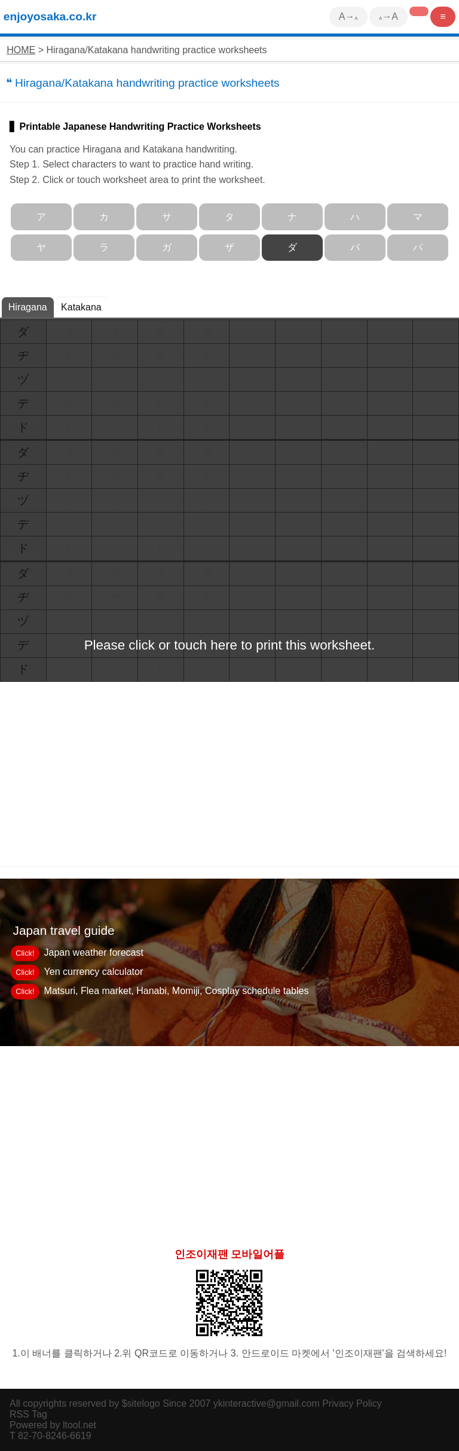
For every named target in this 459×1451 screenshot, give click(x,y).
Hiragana (27, 307)
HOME (21, 50)
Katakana (81, 307)
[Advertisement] (229, 1142)
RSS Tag (28, 1414)
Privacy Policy (352, 1403)
